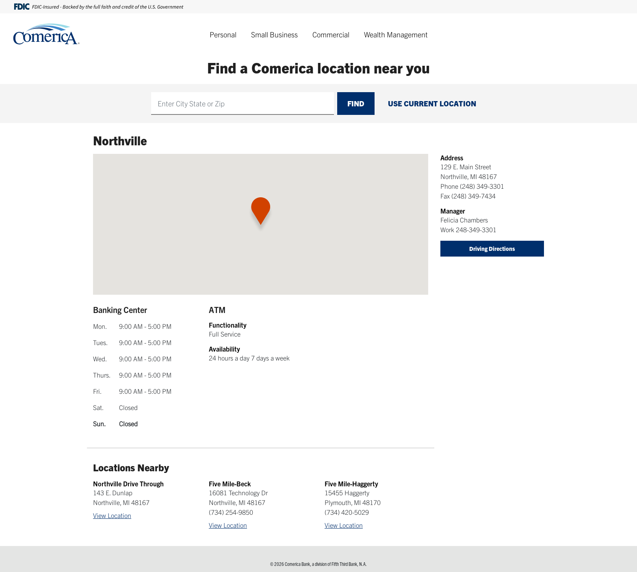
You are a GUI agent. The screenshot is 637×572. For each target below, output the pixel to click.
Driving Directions (492, 248)
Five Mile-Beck (230, 483)
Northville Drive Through (128, 483)
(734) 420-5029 (347, 512)
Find (355, 103)
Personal (223, 34)
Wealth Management (396, 34)
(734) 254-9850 (231, 512)
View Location (112, 515)
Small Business (274, 34)
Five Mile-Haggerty (351, 483)
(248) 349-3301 (482, 186)
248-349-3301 (476, 229)
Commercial (330, 34)
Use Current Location (432, 103)
